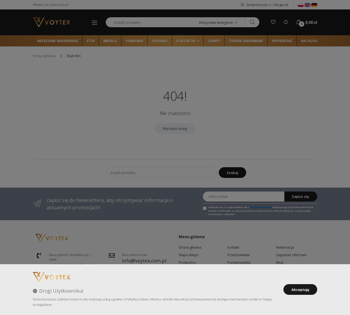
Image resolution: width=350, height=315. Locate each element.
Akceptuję (300, 289)
